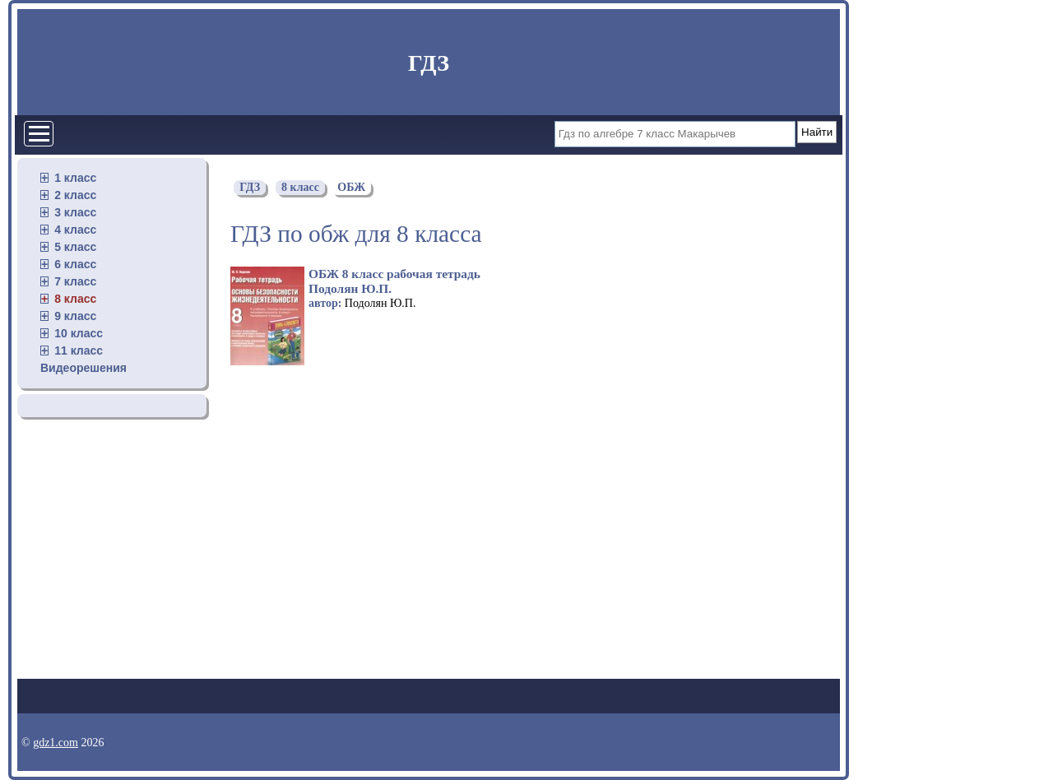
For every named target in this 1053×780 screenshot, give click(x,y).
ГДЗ (428, 63)
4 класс (75, 229)
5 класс (75, 246)
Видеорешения (83, 367)
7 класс (75, 281)
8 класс (75, 298)
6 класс (75, 264)
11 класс (78, 350)
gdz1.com (55, 742)
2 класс (75, 195)
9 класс (75, 316)
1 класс (75, 177)
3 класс (75, 212)
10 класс (78, 333)
